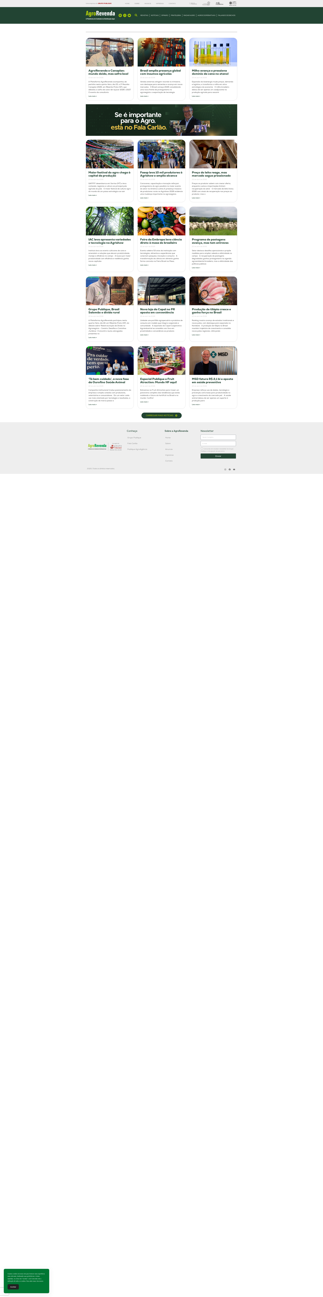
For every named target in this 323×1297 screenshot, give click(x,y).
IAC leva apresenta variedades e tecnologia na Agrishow (109, 241)
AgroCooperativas (206, 15)
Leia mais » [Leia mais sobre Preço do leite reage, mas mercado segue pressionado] (196, 198)
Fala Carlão (132, 443)
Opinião (164, 15)
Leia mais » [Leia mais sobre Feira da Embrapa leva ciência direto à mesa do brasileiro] (144, 265)
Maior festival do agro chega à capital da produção (109, 174)
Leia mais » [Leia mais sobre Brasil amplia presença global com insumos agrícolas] (144, 96)
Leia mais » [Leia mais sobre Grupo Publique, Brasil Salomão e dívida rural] (92, 337)
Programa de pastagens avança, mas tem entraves (210, 241)
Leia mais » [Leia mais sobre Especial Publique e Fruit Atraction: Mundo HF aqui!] (144, 402)
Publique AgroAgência (137, 449)
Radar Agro (189, 15)
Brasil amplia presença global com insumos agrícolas (160, 72)
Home (127, 3)
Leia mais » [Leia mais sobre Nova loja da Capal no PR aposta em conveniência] (144, 335)
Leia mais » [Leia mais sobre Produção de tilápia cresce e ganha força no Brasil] (196, 335)
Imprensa (160, 3)
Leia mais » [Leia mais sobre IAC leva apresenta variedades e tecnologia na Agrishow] (92, 265)
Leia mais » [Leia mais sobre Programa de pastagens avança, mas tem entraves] (196, 268)
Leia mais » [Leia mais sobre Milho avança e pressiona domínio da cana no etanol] (196, 96)
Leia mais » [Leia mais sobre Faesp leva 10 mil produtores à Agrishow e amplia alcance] (144, 198)
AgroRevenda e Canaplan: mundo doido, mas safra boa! (108, 72)
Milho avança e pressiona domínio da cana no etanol (210, 72)
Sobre (136, 3)
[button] (161, 415)
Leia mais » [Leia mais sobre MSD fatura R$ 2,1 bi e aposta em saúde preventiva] (196, 405)
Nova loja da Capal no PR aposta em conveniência (157, 310)
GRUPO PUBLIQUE (104, 3)
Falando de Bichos (226, 15)
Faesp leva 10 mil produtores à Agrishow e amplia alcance (161, 174)
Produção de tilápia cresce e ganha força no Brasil (211, 310)
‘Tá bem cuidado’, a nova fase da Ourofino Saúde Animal (108, 380)
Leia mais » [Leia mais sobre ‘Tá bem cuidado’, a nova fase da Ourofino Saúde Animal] (92, 405)
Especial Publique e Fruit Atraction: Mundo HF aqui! (158, 380)
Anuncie (147, 3)
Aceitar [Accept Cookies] (13, 1287)
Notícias (155, 15)
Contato (172, 3)
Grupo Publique (134, 437)
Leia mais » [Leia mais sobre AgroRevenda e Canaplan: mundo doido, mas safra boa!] (92, 96)
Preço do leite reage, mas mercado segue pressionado (211, 174)
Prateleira (176, 15)
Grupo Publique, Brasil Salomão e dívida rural (104, 310)
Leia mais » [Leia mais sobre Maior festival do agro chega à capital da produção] (92, 195)
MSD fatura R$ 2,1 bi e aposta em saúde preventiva (212, 380)
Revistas (144, 15)
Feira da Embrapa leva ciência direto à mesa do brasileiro (161, 241)
